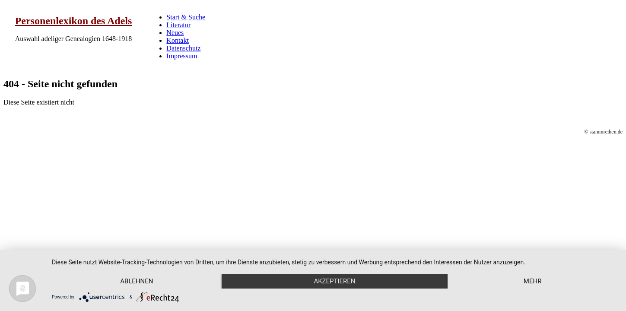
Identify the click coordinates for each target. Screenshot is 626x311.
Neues (175, 32)
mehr (533, 281)
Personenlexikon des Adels (73, 20)
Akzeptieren (334, 281)
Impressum (181, 56)
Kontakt (177, 40)
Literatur (178, 25)
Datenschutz (183, 48)
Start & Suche (185, 17)
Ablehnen (136, 281)
